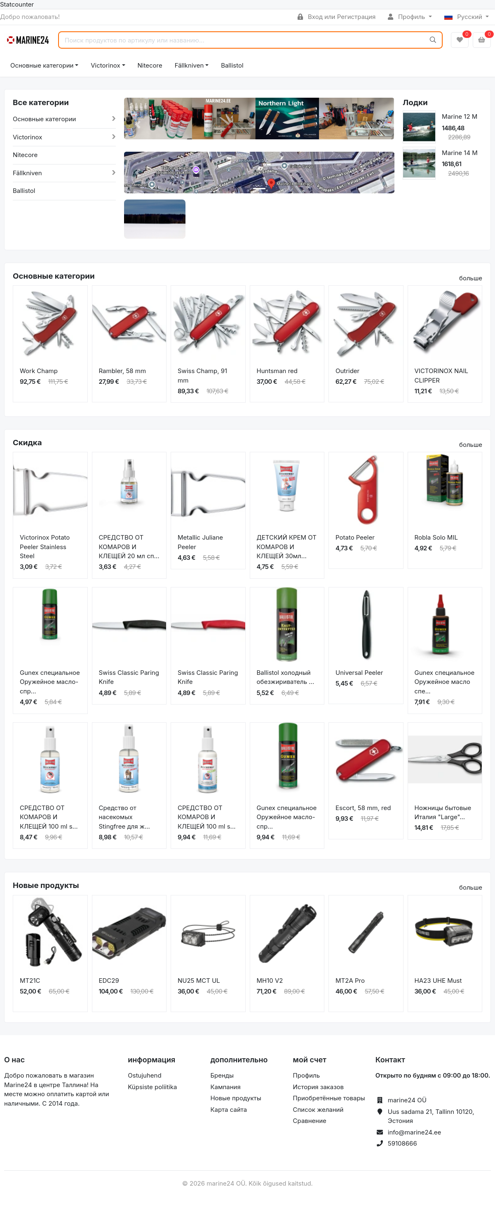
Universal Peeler (359, 672)
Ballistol (232, 65)
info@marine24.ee (414, 1132)
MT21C (30, 980)
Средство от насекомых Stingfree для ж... (124, 817)
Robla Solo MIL (436, 537)
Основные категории (41, 65)
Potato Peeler (355, 537)
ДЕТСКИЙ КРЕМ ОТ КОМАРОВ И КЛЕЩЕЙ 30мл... (287, 546)
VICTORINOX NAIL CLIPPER (442, 375)
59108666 (402, 1143)
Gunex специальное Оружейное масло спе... (445, 682)
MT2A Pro (350, 980)
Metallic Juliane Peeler (200, 542)
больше (470, 278)
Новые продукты (235, 1098)
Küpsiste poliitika (152, 1087)
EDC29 (109, 980)
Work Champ (39, 371)
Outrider (347, 371)
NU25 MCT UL (199, 980)
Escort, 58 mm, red (363, 808)
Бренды (222, 1075)
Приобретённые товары (329, 1098)
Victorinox (105, 65)
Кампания (225, 1087)
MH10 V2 (270, 980)
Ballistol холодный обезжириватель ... (285, 677)
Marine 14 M (460, 153)
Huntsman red (277, 371)
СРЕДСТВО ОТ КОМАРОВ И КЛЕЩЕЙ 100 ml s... (49, 817)
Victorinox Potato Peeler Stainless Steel (45, 546)
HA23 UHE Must (438, 980)
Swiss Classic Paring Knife (129, 677)
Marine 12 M (459, 116)
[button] (137, 125)
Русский (464, 17)
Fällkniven (189, 65)
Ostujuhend (144, 1075)
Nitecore (150, 65)
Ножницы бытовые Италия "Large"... (443, 812)
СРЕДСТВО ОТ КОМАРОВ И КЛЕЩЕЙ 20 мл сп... (129, 546)
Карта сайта (228, 1109)
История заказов (318, 1087)
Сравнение (309, 1121)
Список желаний (318, 1109)
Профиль (407, 17)
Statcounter (17, 4)
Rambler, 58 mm (122, 371)
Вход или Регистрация (336, 17)
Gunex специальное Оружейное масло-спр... (50, 682)
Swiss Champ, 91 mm (202, 375)
